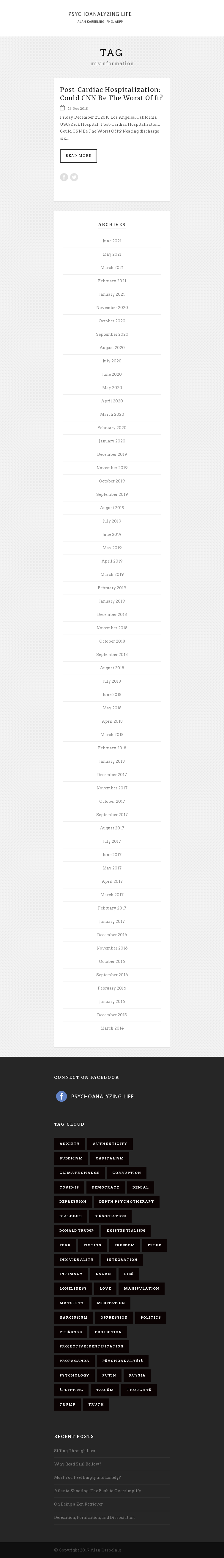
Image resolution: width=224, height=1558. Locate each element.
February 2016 (112, 988)
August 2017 (112, 828)
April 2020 (112, 401)
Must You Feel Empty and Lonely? (87, 1477)
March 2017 (112, 895)
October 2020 (112, 321)
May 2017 (112, 868)
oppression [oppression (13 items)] (114, 1317)
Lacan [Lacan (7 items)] (103, 1274)
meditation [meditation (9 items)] (111, 1303)
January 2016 (112, 1001)
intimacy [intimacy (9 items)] (71, 1274)
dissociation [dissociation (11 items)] (110, 1216)
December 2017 (112, 774)
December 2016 (112, 935)
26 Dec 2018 (77, 108)
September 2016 (112, 975)
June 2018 (112, 694)
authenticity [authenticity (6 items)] (110, 1144)
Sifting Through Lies (74, 1451)
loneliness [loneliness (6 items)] (73, 1288)
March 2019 (112, 574)
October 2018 (112, 641)
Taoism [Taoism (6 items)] (105, 1390)
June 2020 (112, 374)
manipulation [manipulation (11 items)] (141, 1288)
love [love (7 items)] (105, 1288)
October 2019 (112, 481)
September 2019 (112, 494)
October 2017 (112, 801)
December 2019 (112, 454)
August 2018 (112, 668)
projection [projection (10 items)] (108, 1332)
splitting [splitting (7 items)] (71, 1390)
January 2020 (112, 441)
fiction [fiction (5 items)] (92, 1245)
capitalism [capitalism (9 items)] (110, 1158)
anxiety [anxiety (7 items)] (69, 1144)
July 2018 (112, 681)
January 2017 (112, 921)
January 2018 (112, 761)
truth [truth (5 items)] (96, 1404)
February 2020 (112, 428)
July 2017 (112, 841)
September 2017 (112, 815)
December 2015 (112, 1015)
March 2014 (112, 1028)
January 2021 (112, 294)
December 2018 (112, 614)
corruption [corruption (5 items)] (126, 1173)
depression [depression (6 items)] (72, 1201)
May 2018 (112, 708)
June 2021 (112, 241)
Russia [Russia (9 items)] (137, 1375)
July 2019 (112, 521)
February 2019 (112, 588)
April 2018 (112, 721)
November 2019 (112, 468)
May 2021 (112, 254)
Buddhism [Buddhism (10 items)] (71, 1158)
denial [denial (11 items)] (140, 1187)
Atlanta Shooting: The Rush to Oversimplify (97, 1491)
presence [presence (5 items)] (70, 1332)
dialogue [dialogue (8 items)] (70, 1216)
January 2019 (112, 601)
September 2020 (112, 334)
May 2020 (112, 387)
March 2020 (112, 414)
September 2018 (112, 654)
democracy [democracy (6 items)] (106, 1187)
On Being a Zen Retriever (78, 1504)
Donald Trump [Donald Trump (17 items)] (76, 1231)
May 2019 (112, 548)
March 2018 (112, 734)
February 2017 (112, 908)
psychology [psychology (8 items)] (74, 1375)
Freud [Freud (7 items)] (155, 1245)
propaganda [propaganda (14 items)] (74, 1361)
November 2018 (112, 628)
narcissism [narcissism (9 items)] (73, 1317)
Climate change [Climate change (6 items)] (79, 1173)
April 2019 (112, 561)
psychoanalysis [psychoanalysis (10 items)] (122, 1361)
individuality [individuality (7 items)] (76, 1260)
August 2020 (112, 347)
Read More (79, 156)
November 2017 (112, 788)
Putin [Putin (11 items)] (109, 1375)
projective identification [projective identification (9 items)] (91, 1346)
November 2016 (112, 948)
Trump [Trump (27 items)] (67, 1404)
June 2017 (112, 855)
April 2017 (112, 881)
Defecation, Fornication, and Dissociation (94, 1517)
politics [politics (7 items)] (151, 1317)
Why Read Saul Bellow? (77, 1464)
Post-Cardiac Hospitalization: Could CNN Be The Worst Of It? (111, 94)
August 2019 (112, 508)
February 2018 (112, 748)
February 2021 (112, 281)
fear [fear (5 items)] (65, 1245)
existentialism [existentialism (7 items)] (126, 1231)
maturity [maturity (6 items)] (71, 1303)
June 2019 (112, 534)
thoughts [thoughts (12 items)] (139, 1390)
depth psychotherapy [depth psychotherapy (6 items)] (126, 1201)
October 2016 (112, 961)
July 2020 (112, 361)
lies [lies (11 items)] (129, 1274)
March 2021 (112, 267)
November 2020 (112, 307)
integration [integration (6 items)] (122, 1260)
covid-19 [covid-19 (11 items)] (69, 1187)
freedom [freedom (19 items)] (124, 1245)
